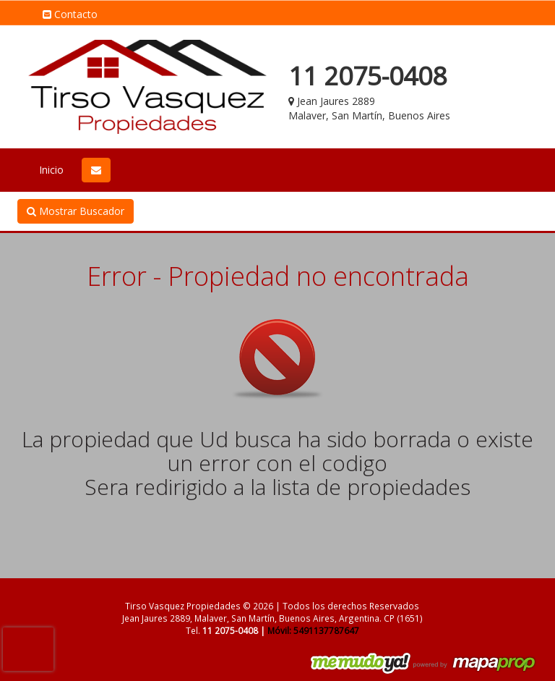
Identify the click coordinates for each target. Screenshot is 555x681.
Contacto (70, 14)
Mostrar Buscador (75, 211)
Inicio (51, 170)
